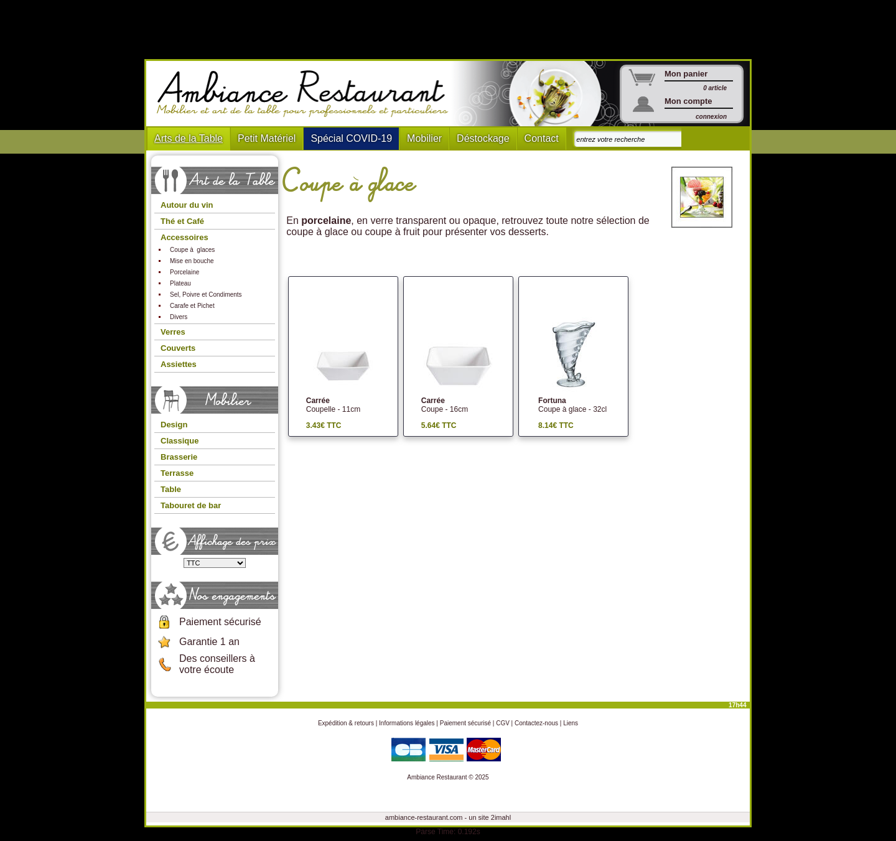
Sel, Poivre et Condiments (206, 294)
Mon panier (686, 73)
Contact (542, 138)
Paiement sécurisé (220, 621)
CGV (503, 723)
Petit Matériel (267, 138)
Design (174, 424)
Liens (570, 723)
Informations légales (407, 723)
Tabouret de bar (191, 505)
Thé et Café (182, 221)
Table (171, 489)
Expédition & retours (346, 723)
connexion (711, 116)
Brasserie (179, 457)
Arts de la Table (188, 138)
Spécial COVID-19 (351, 138)
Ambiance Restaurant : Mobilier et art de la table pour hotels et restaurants (307, 93)
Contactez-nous (536, 723)
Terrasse (177, 473)
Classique (179, 440)
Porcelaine (184, 272)
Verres (173, 332)
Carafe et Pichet (192, 305)
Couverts (178, 348)
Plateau (180, 283)
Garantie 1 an (209, 641)
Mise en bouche (192, 261)
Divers (178, 317)
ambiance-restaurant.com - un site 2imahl (448, 817)
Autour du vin (187, 205)
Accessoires (184, 237)
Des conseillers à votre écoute (217, 664)
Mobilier (424, 138)
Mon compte (688, 101)
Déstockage (483, 138)
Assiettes (179, 364)
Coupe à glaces (192, 249)
